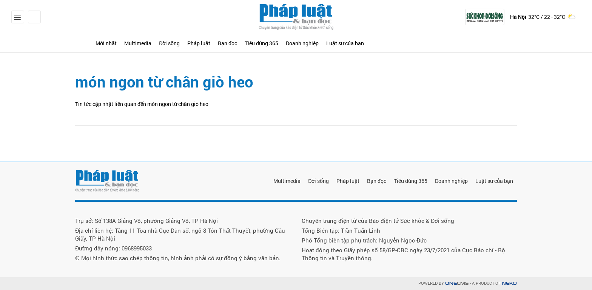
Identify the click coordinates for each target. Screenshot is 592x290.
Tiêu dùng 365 (328, 43)
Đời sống (204, 43)
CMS (457, 283)
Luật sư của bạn (437, 43)
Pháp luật (244, 43)
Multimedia (161, 43)
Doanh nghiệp (381, 43)
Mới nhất (119, 43)
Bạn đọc (283, 43)
